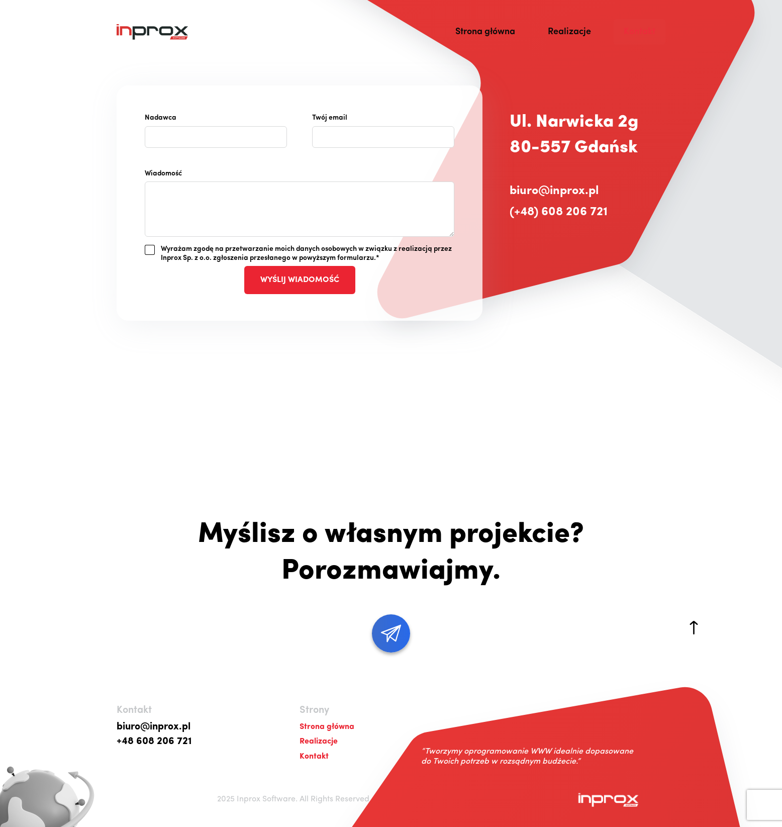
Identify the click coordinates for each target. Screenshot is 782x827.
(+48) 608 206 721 (559, 212)
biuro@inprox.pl (554, 191)
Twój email (329, 118)
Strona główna (485, 32)
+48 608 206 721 (154, 742)
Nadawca (160, 118)
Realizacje (569, 32)
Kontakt (639, 32)
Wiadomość (163, 173)
